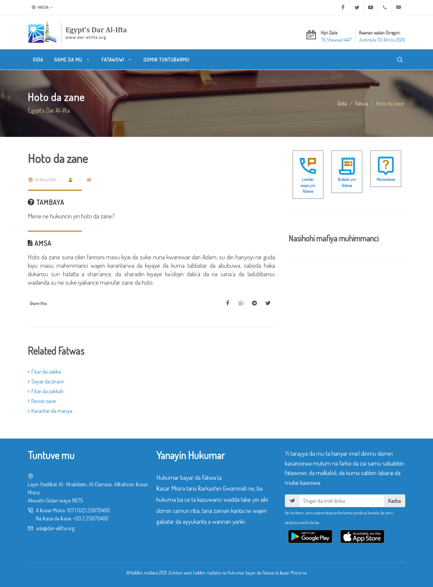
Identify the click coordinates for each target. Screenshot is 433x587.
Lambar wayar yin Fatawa (307, 185)
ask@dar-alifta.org (55, 528)
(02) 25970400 (93, 510)
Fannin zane (42, 401)
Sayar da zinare (46, 381)
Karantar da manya (50, 410)
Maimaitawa (386, 179)
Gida (342, 103)
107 (70, 510)
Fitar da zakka (44, 371)
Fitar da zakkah (46, 391)
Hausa (42, 7)
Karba (394, 500)
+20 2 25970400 (91, 518)
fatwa (361, 103)
